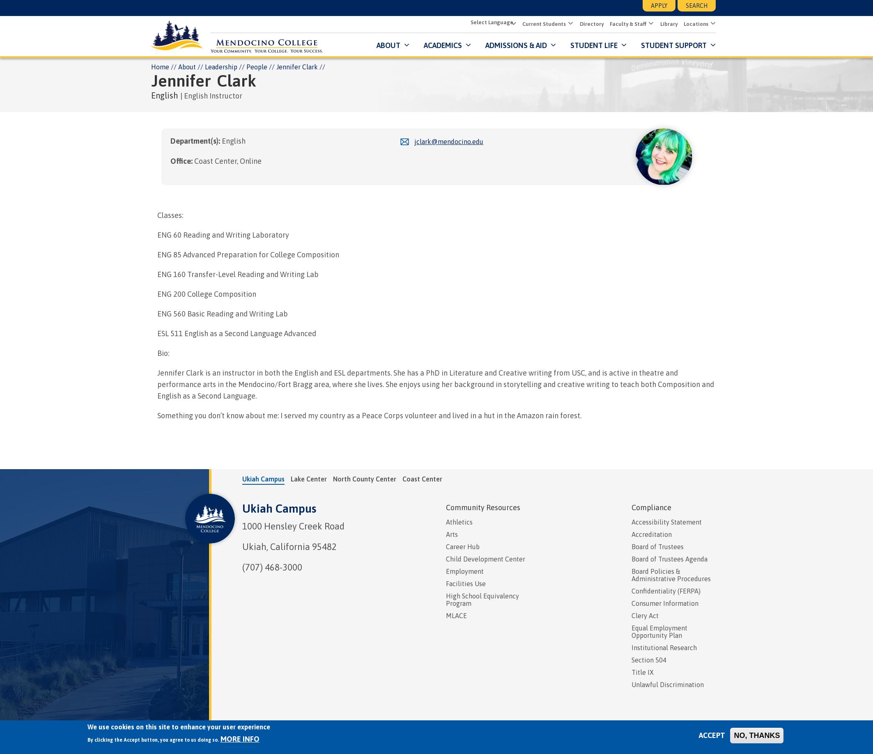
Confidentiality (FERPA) (666, 590)
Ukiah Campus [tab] (263, 478)
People (256, 66)
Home (160, 66)
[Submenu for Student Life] (623, 45)
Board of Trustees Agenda (670, 558)
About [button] (388, 45)
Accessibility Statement (667, 521)
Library (668, 24)
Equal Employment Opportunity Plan (659, 631)
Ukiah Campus (279, 508)
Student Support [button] (674, 45)
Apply (659, 5)
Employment (465, 571)
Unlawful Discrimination (668, 684)
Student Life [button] (593, 45)
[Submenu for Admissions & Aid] (552, 45)
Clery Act (645, 615)
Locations (695, 24)
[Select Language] (492, 23)
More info (240, 739)
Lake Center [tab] (309, 478)
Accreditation (652, 534)
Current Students (543, 24)
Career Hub (463, 546)
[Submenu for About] (405, 45)
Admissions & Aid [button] (516, 45)
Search (697, 5)
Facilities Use (466, 583)
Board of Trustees (658, 546)
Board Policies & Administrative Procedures (671, 574)
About (187, 66)
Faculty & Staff (627, 24)
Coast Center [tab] (422, 478)
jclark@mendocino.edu (448, 141)
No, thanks (757, 735)
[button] (569, 24)
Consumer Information (665, 603)
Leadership (221, 66)
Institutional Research (664, 647)
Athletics (459, 521)
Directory (591, 24)
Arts (452, 534)
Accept (712, 735)
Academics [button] (442, 45)
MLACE (456, 615)
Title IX (643, 672)
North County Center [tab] (364, 478)
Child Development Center (485, 558)
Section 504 (649, 659)
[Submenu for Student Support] (712, 45)
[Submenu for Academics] (467, 45)
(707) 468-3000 (272, 566)
